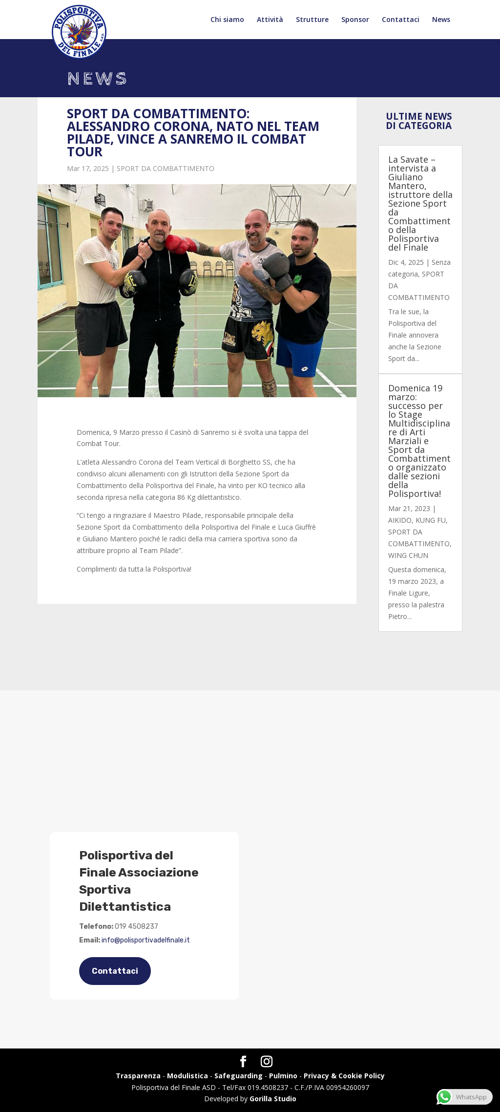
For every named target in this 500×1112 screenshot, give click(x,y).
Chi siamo (227, 20)
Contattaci (400, 20)
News (441, 20)
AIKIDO (400, 520)
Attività (270, 20)
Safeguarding (238, 1075)
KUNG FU (431, 520)
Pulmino (283, 1075)
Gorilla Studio (273, 1098)
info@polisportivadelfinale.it (146, 940)
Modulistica (187, 1075)
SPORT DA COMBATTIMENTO (165, 168)
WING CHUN (408, 555)
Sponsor (355, 20)
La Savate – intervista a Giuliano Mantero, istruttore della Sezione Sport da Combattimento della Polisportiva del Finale (420, 203)
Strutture (312, 20)
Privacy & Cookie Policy (344, 1075)
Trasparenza (138, 1075)
